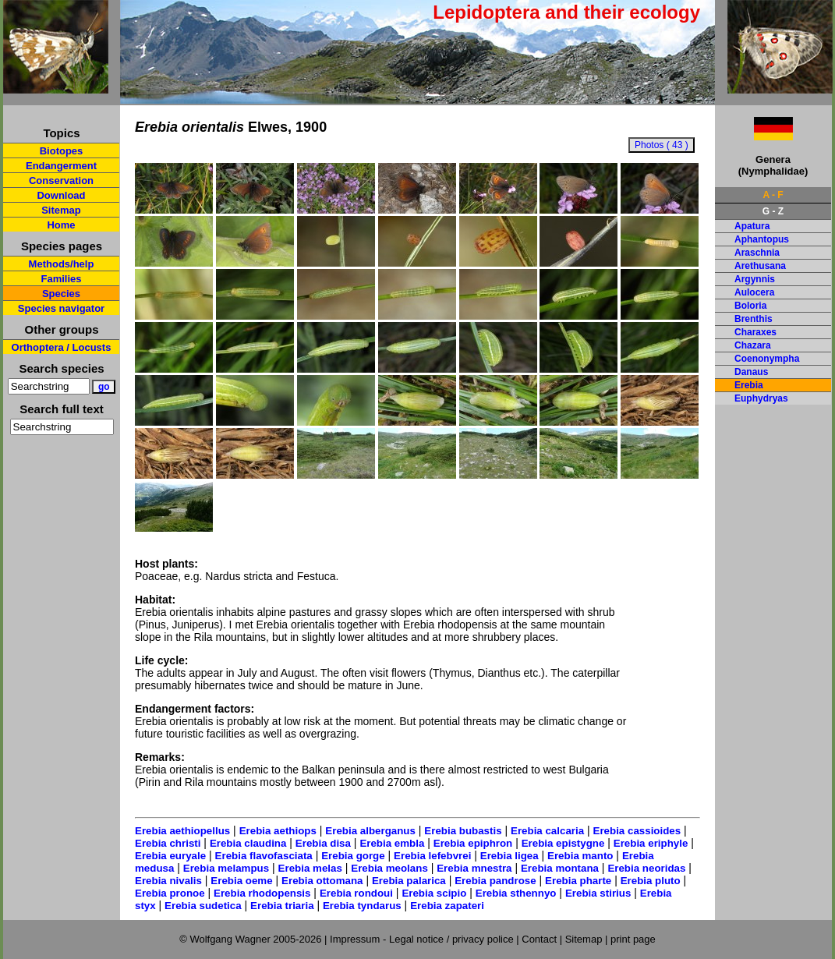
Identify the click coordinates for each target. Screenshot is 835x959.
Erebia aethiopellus (182, 831)
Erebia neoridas (646, 868)
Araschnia (757, 252)
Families (61, 279)
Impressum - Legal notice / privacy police (423, 939)
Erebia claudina (248, 843)
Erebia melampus (226, 868)
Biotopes (61, 151)
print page (633, 939)
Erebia (748, 385)
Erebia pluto (651, 880)
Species (61, 293)
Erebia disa (323, 843)
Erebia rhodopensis (262, 893)
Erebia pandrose (495, 880)
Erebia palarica (409, 880)
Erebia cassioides (637, 831)
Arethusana (760, 265)
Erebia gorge (352, 856)
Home (61, 225)
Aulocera (754, 292)
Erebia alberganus (370, 831)
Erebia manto (580, 856)
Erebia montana (560, 868)
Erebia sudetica (203, 905)
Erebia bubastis (462, 831)
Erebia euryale (170, 856)
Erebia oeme (241, 880)
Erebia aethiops (278, 831)
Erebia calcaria (547, 831)
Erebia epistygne (563, 843)
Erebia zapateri (447, 905)
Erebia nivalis (168, 880)
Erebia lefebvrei (432, 856)
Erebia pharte (578, 880)
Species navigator (61, 308)
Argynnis (754, 279)
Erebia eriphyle (651, 843)
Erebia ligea (509, 856)
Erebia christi (167, 843)
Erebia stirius (598, 893)
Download (61, 195)
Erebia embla (391, 843)
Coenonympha (766, 358)
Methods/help (61, 264)
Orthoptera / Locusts (61, 347)
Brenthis (753, 318)
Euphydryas (761, 398)
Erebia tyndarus (362, 905)
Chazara (752, 345)
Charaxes (755, 332)
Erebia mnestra (474, 868)
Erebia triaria (282, 905)
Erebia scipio (434, 893)
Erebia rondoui (356, 893)
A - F (772, 194)
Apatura (752, 226)
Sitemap (61, 210)
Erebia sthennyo (516, 893)
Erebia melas (310, 868)
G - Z (773, 211)
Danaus (751, 371)
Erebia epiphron (472, 843)
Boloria (750, 305)
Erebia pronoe (170, 893)
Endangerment (61, 166)
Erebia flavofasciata (264, 856)
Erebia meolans (389, 868)
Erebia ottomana (322, 880)
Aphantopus (761, 239)
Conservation (61, 180)
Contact (539, 939)
